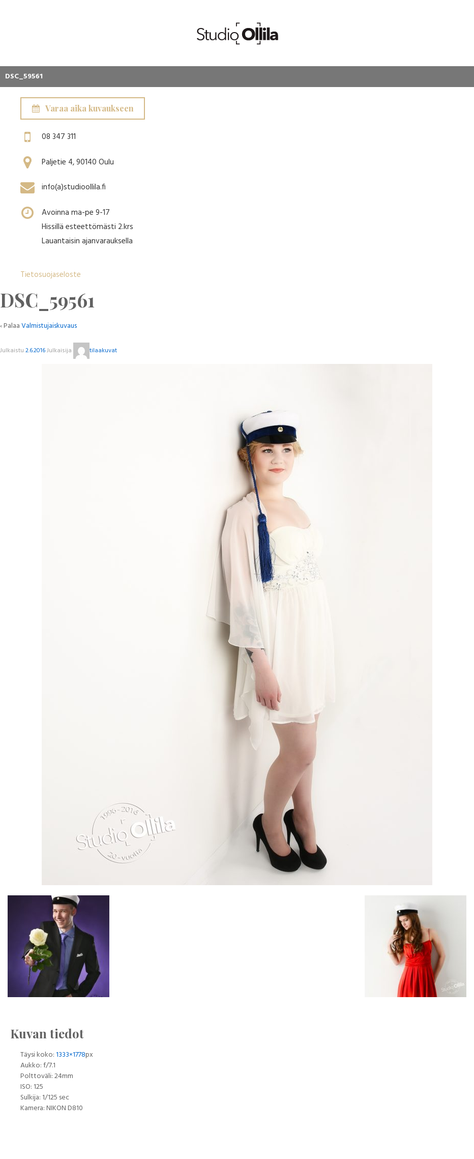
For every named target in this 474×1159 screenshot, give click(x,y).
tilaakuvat (95, 351)
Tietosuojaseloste (50, 275)
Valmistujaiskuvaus (49, 326)
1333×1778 (70, 1055)
